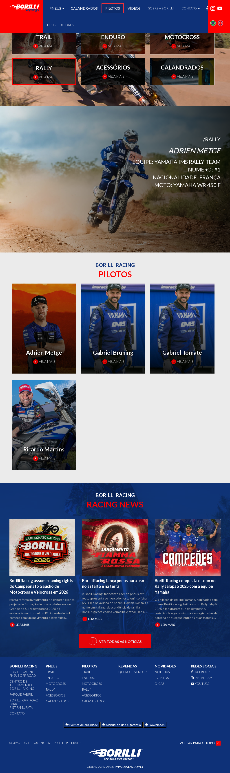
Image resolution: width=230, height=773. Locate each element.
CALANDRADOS (84, 8)
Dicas (159, 683)
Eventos (162, 678)
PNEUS (56, 8)
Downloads (155, 725)
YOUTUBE (200, 683)
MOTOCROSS (56, 683)
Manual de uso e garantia (121, 725)
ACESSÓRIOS (55, 695)
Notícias (162, 672)
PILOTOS (112, 8)
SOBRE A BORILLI (161, 8)
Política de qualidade (81, 725)
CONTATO (17, 713)
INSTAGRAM (201, 678)
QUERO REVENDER (132, 672)
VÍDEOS (134, 8)
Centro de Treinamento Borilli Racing (21, 684)
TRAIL (50, 672)
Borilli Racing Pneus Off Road (22, 673)
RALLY (50, 689)
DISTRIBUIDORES (60, 25)
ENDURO (52, 678)
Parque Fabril (21, 694)
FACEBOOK (201, 672)
